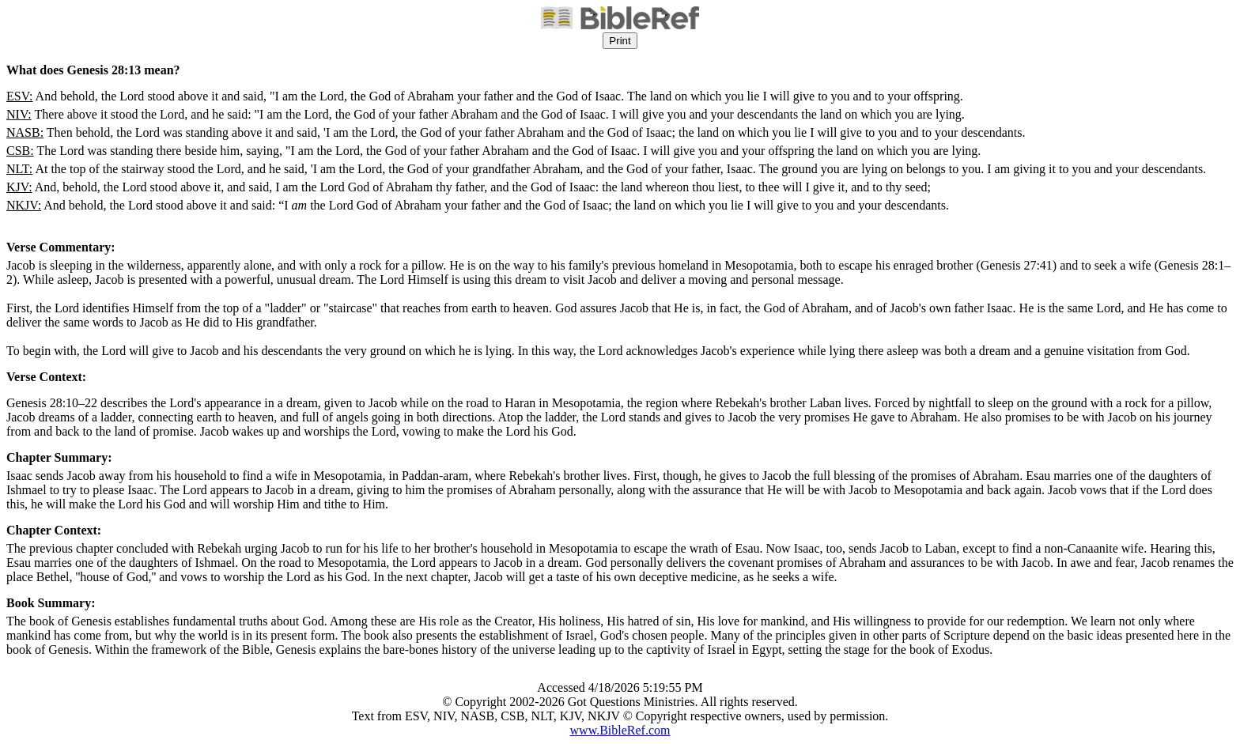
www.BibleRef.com (620, 730)
